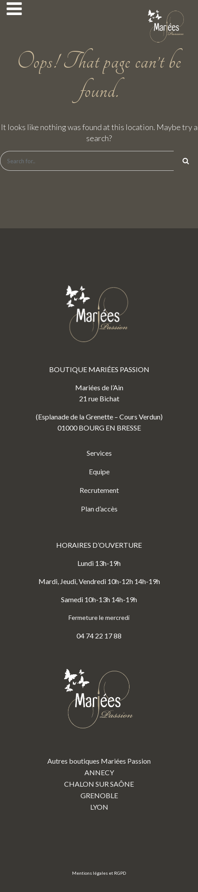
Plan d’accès (99, 508)
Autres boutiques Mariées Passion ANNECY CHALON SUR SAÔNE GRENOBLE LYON (99, 733)
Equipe (99, 471)
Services (99, 453)
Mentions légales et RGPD (99, 873)
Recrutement (99, 490)
